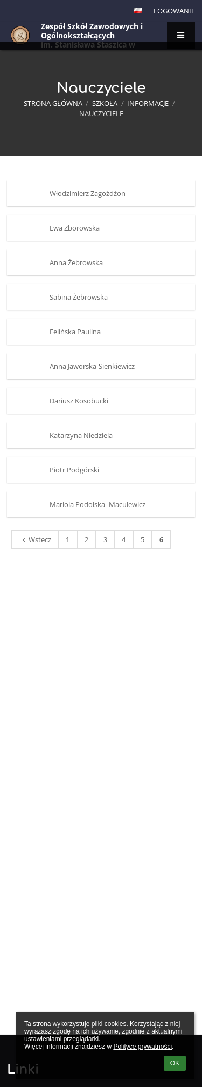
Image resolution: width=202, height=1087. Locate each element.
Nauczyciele (101, 113)
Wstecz (35, 539)
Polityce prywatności (142, 1046)
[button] (138, 10)
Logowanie (174, 11)
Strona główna (53, 103)
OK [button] (174, 1063)
